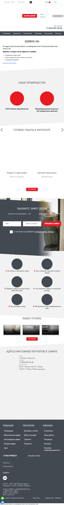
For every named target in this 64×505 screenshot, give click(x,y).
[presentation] (1, 130)
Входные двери (10, 444)
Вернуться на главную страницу (9, 63)
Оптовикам (38, 33)
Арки (6, 448)
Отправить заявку (52, 224)
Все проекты (32, 189)
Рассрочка (28, 444)
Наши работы (28, 33)
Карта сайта (36, 498)
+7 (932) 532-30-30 (54, 28)
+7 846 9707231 (10, 456)
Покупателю (17, 33)
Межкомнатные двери (12, 435)
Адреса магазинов (8, 466)
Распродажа (8, 431)
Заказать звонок (58, 16)
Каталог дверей (29, 16)
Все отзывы (32, 339)
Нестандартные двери (12, 440)
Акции (41, 14)
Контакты (58, 33)
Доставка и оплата (31, 431)
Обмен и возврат (30, 435)
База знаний (48, 33)
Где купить (43, 17)
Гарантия (27, 440)
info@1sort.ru (6, 463)
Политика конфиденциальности (52, 449)
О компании (6, 33)
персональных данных (44, 232)
